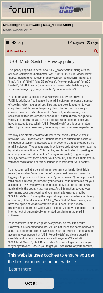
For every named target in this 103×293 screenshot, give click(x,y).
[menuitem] (17, 43)
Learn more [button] (20, 269)
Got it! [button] (31, 283)
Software (33, 25)
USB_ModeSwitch (57, 25)
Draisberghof (13, 25)
